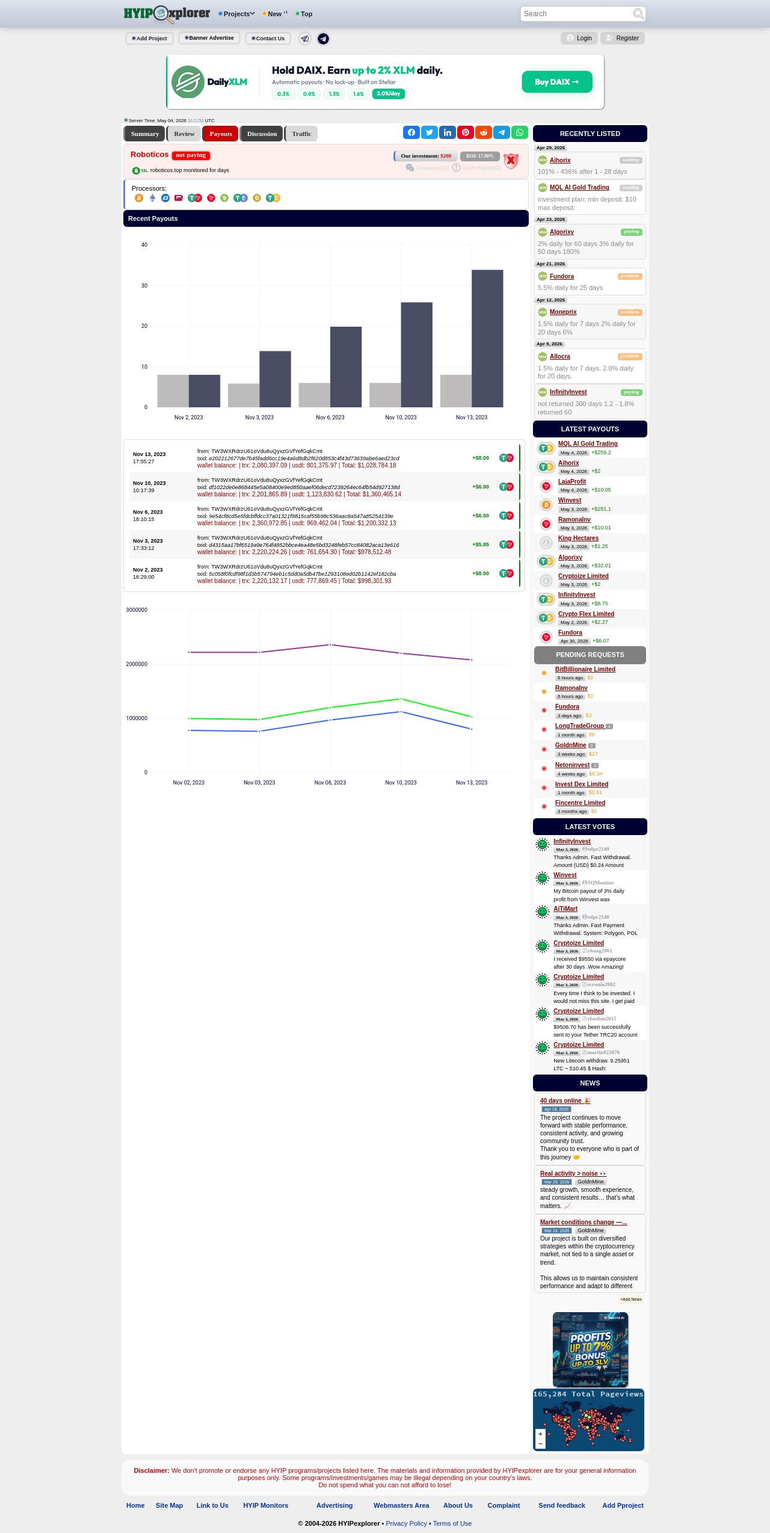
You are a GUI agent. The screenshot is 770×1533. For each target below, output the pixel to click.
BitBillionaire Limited (585, 669)
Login (584, 38)
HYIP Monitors (265, 1505)
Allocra (560, 356)
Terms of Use (452, 1523)
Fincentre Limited (580, 803)
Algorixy (562, 232)
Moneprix (563, 312)
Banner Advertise (211, 38)
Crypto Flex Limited (586, 614)
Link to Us (213, 1505)
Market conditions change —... (583, 1222)
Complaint (504, 1505)
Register (628, 38)
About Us (458, 1505)
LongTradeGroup (580, 726)
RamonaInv (574, 519)
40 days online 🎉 (565, 1100)
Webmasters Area (401, 1505)
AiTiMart (565, 908)
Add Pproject (623, 1505)
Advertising (334, 1505)
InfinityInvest (568, 392)
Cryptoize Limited (583, 576)
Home (135, 1505)
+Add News (631, 1299)
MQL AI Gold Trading (579, 187)
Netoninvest (572, 765)
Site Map (169, 1505)
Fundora (562, 276)
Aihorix (560, 160)
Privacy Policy (406, 1523)
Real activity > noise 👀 (573, 1173)
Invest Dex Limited (581, 784)
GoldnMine (571, 745)
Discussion (262, 133)
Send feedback (561, 1505)
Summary (145, 133)
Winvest (569, 500)
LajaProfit (572, 481)
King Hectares (578, 538)
